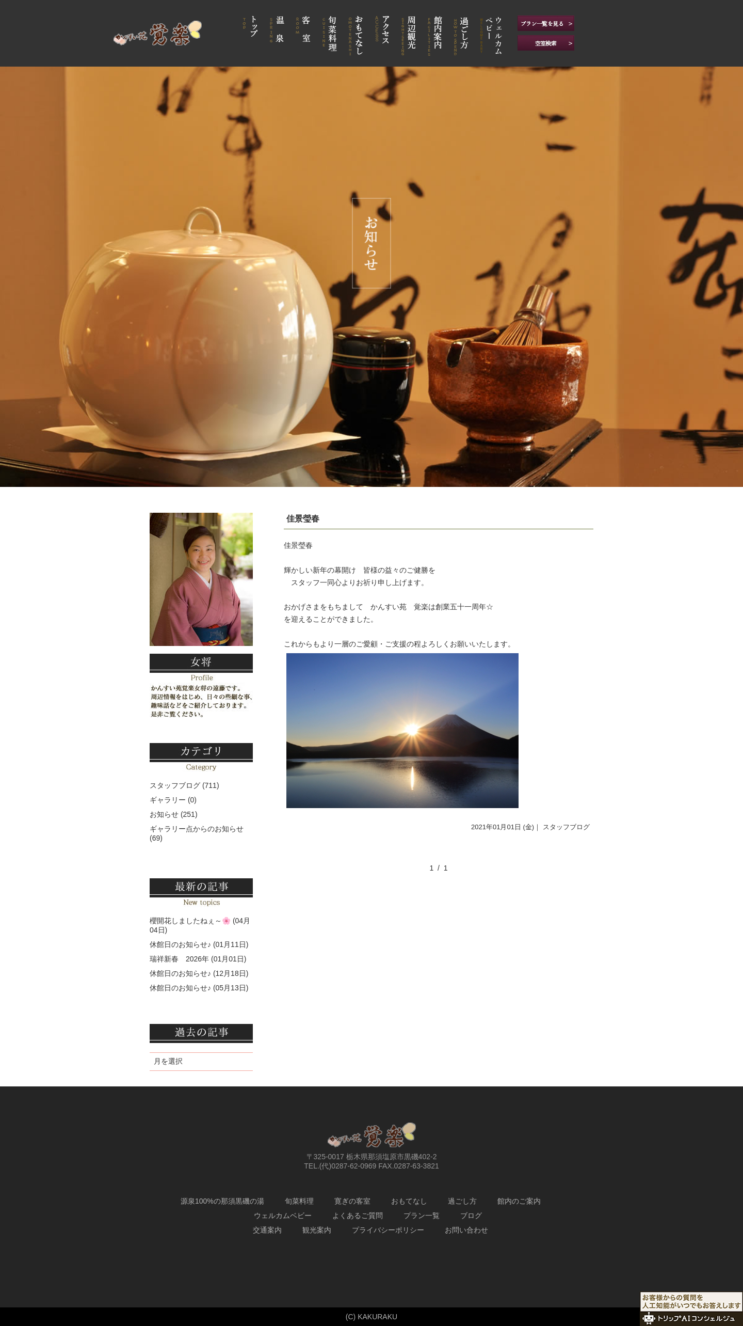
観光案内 (316, 1230)
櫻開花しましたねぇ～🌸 (190, 921)
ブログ (471, 1215)
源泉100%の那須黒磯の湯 (222, 1201)
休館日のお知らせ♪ (180, 944)
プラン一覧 (421, 1215)
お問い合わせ (466, 1230)
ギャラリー (168, 800)
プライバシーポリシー (388, 1230)
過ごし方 (462, 1201)
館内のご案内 (519, 1201)
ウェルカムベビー (283, 1215)
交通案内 (267, 1230)
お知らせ (164, 814)
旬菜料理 (299, 1201)
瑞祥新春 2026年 (179, 959)
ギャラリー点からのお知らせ (197, 829)
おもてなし (409, 1201)
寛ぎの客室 (352, 1201)
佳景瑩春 (302, 518)
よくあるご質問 (357, 1215)
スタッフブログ (566, 827)
